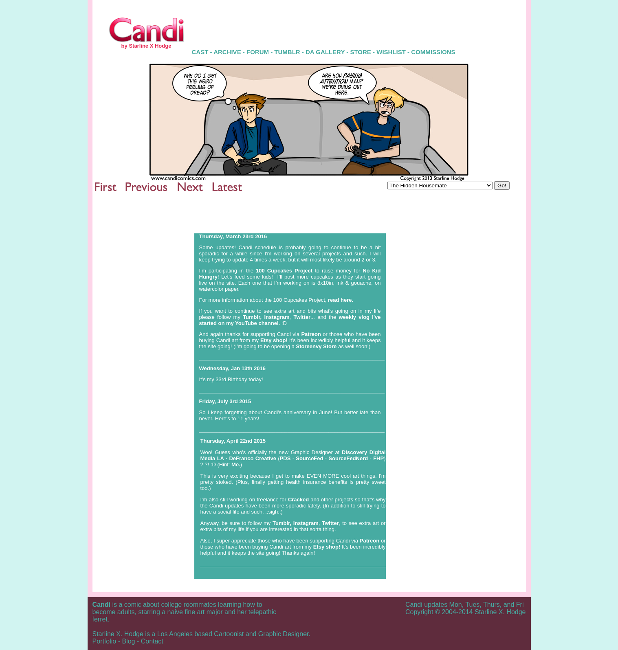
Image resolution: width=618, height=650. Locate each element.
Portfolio (104, 641)
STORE (360, 51)
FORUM (257, 51)
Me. (235, 464)
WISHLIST (391, 51)
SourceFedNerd (348, 458)
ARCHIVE (228, 51)
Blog (128, 641)
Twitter (301, 317)
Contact (152, 641)
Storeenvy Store (317, 346)
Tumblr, (252, 317)
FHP (378, 458)
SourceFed (310, 458)
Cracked (298, 499)
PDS (285, 458)
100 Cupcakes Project (284, 271)
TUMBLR (287, 51)
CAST (200, 51)
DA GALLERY (325, 51)
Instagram (276, 317)
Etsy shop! (274, 340)
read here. (340, 300)
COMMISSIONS (433, 51)
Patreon (311, 334)
